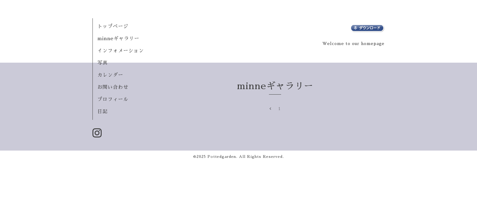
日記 (102, 111)
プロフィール (112, 99)
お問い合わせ (112, 87)
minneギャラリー (118, 38)
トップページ (112, 26)
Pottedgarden (221, 156)
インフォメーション (120, 50)
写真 (102, 63)
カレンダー (110, 75)
